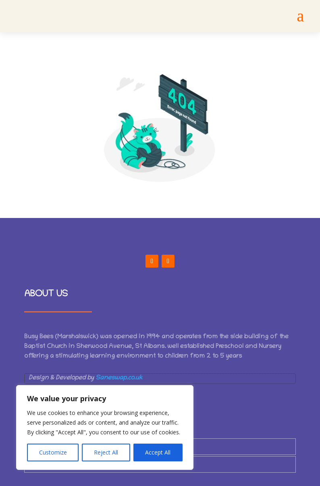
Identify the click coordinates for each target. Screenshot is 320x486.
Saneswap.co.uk (119, 378)
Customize (53, 452)
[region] (104, 427)
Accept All (157, 452)
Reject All (106, 452)
